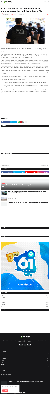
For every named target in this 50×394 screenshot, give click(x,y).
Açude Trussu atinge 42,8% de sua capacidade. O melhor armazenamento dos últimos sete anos (28, 202)
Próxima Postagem (44, 165)
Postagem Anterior (5, 165)
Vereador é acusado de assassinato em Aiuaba (17, 197)
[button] (1, 2)
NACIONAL (25, 297)
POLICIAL (9, 5)
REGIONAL (25, 306)
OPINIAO (25, 300)
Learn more (11, 387)
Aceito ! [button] (5, 390)
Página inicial (3, 5)
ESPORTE (25, 356)
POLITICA (25, 304)
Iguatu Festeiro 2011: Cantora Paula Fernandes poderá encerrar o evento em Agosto (25, 381)
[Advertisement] (25, 108)
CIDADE (25, 295)
